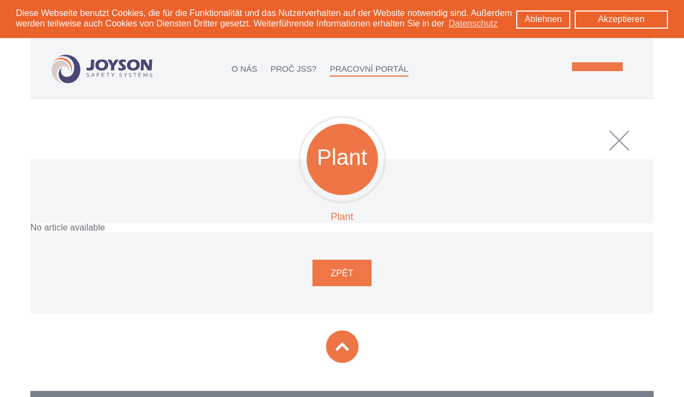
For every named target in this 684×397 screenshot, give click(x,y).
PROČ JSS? (293, 68)
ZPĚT (342, 272)
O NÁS (244, 68)
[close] (619, 140)
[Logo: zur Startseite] (101, 68)
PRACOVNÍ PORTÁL (369, 68)
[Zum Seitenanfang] (342, 346)
